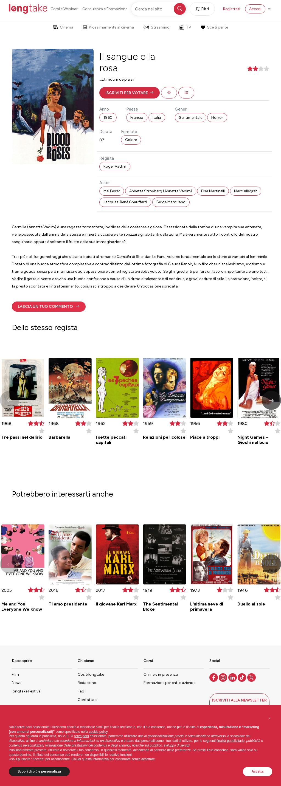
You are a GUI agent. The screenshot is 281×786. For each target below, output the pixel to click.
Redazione (87, 682)
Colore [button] (131, 139)
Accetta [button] (257, 771)
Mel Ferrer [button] (111, 191)
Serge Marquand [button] (171, 202)
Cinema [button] (63, 27)
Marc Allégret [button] (245, 191)
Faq (81, 691)
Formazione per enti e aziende (169, 682)
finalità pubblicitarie (231, 741)
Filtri (202, 9)
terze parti (81, 736)
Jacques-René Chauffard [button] (125, 202)
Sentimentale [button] (190, 117)
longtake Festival (26, 691)
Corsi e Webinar (64, 9)
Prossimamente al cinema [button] (108, 27)
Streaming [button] (157, 27)
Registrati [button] (231, 9)
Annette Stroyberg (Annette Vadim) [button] (160, 191)
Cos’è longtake (91, 674)
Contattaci (87, 699)
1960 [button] (108, 117)
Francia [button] (136, 117)
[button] (129, 92)
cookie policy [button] (98, 732)
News (16, 682)
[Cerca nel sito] (159, 9)
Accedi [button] (255, 9)
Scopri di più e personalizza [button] (39, 771)
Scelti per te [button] (214, 27)
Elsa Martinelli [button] (213, 191)
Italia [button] (157, 117)
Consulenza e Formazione (104, 9)
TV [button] (185, 27)
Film (15, 674)
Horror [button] (217, 117)
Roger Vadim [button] (114, 166)
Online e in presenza (161, 674)
